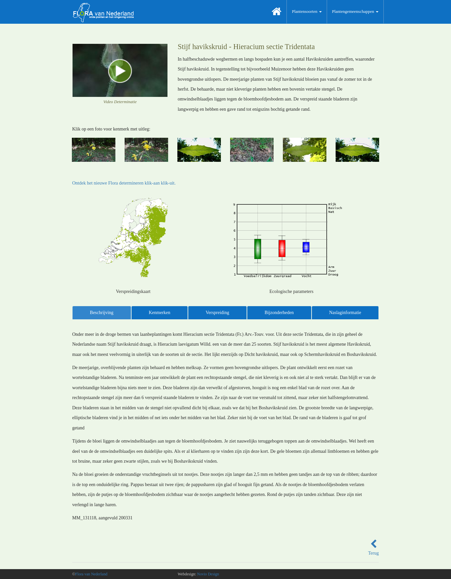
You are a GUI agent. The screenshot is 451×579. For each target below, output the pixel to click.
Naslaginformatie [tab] (345, 312)
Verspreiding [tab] (217, 312)
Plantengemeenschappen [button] (355, 11)
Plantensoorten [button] (307, 11)
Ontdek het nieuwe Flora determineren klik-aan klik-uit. (124, 183)
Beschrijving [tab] (102, 312)
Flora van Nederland (91, 574)
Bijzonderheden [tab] (279, 312)
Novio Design (208, 574)
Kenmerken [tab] (159, 312)
